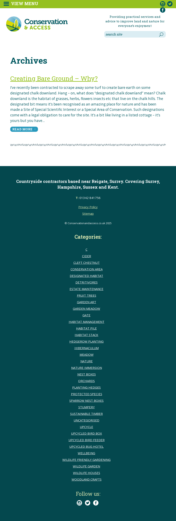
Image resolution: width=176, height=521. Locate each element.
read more (22, 129)
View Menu (24, 3)
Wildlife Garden (86, 466)
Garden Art (86, 302)
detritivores (86, 282)
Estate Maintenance (86, 289)
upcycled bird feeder (87, 440)
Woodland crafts (87, 479)
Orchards (86, 381)
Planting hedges (86, 387)
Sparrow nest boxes (86, 400)
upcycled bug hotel (86, 446)
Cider (86, 256)
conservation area (87, 269)
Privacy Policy (88, 207)
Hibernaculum (86, 348)
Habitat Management (86, 322)
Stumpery (86, 407)
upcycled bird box (86, 433)
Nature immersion (86, 368)
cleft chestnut (86, 262)
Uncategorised (86, 420)
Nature (86, 361)
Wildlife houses (86, 473)
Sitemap (88, 213)
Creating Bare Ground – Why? (54, 78)
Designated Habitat (86, 276)
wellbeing (86, 453)
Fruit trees (86, 295)
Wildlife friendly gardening (86, 460)
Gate (86, 315)
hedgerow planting (86, 341)
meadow (87, 354)
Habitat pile (86, 328)
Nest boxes (86, 374)
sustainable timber (86, 414)
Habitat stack (86, 335)
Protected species (86, 394)
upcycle (86, 427)
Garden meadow (86, 308)
